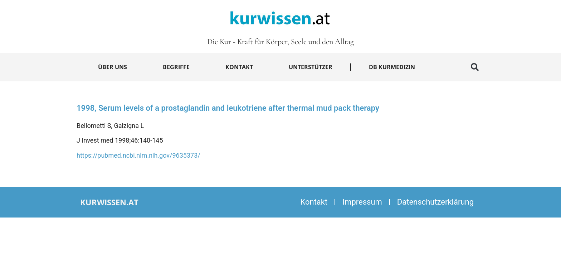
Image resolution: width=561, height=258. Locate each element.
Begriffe (176, 67)
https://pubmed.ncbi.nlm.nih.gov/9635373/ (138, 155)
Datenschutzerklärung (435, 201)
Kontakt (239, 67)
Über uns (112, 67)
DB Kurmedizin (392, 67)
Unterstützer (310, 67)
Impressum (362, 201)
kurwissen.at (109, 202)
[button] (475, 67)
